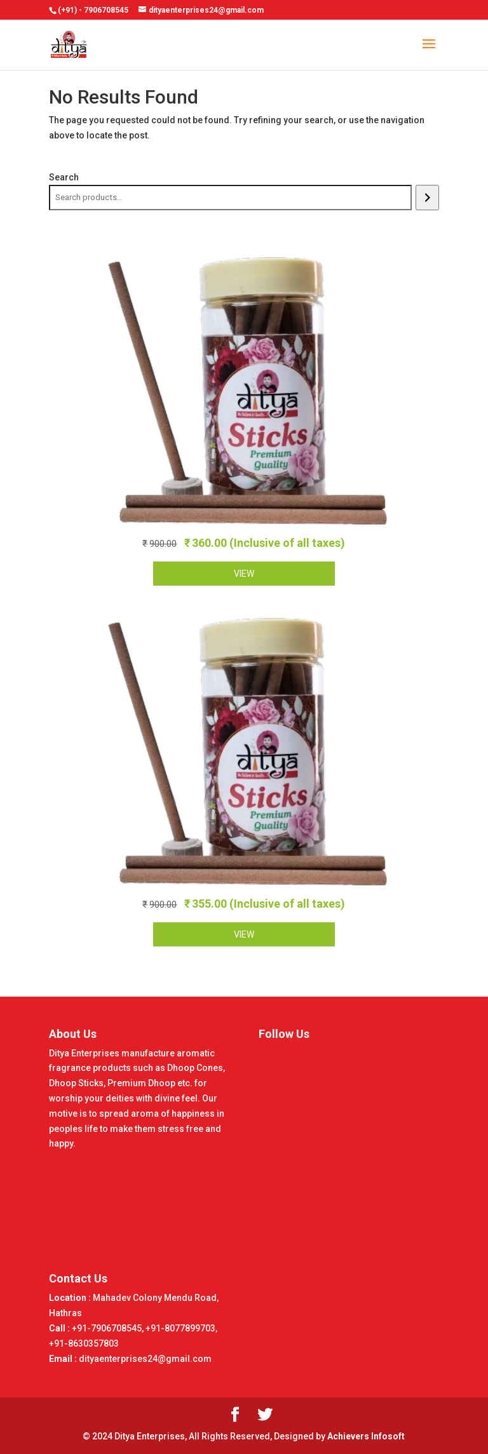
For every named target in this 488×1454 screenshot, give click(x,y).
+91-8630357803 (84, 1343)
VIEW (244, 574)
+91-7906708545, (109, 1328)
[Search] (427, 197)
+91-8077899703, (181, 1328)
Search (64, 177)
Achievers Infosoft (366, 1436)
